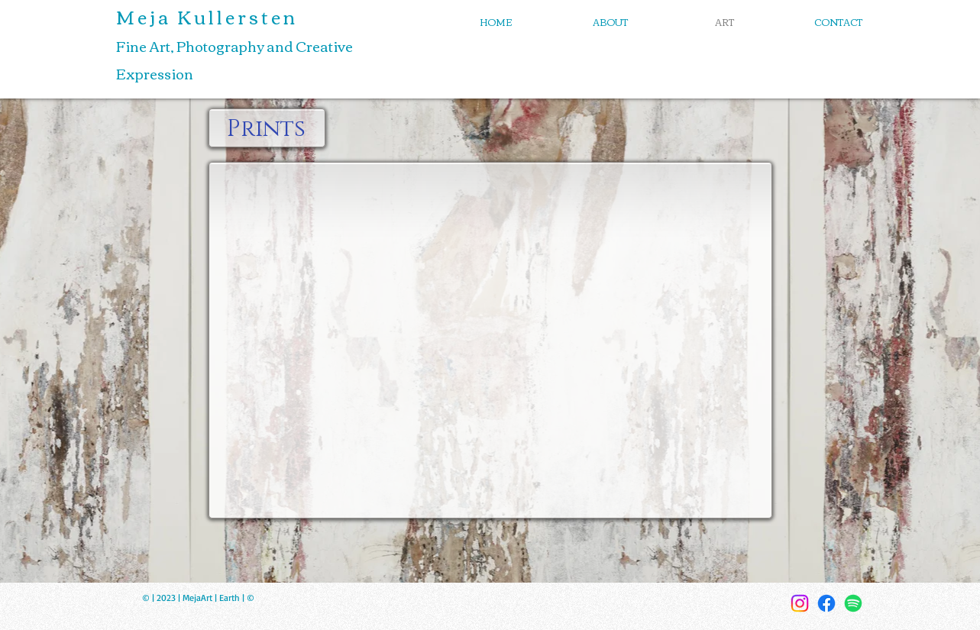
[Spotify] (853, 603)
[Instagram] (799, 603)
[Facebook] (826, 603)
